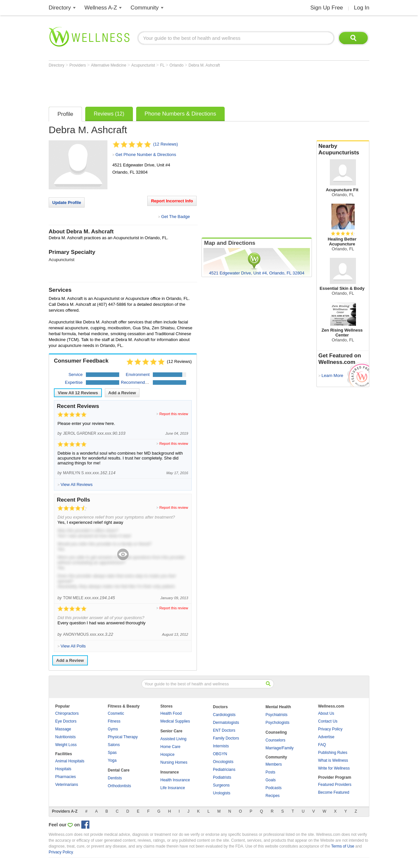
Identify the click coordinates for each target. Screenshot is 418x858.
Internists (221, 746)
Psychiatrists (276, 714)
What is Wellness (333, 760)
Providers (78, 65)
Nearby (342, 149)
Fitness (114, 721)
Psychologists (277, 722)
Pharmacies (65, 776)
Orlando (177, 65)
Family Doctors (226, 738)
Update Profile (66, 202)
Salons (114, 744)
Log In (361, 8)
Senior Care (171, 731)
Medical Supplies (175, 721)
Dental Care (119, 770)
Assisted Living (173, 739)
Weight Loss (66, 744)
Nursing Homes (173, 762)
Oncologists (223, 761)
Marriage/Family (279, 748)
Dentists (115, 778)
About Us (326, 713)
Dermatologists (226, 722)
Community (145, 8)
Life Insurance (172, 788)
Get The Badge (175, 216)
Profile (65, 114)
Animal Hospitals (69, 761)
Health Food (171, 713)
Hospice (167, 754)
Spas (112, 752)
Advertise (326, 737)
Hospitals (63, 769)
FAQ (322, 744)
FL (163, 65)
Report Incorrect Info (172, 200)
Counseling (276, 732)
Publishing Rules (332, 752)
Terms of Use (342, 846)
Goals (270, 780)
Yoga (112, 760)
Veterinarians (66, 784)
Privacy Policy (330, 729)
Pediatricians (224, 769)
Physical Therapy (123, 737)
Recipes (272, 795)
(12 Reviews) (165, 144)
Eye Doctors (65, 721)
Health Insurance (175, 780)
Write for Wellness (334, 768)
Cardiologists (224, 714)
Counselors (275, 740)
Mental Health (278, 707)
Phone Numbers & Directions (180, 114)
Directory (60, 8)
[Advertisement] (167, 85)
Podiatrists (222, 777)
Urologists (221, 793)
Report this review (173, 414)
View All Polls (73, 646)
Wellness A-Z (101, 8)
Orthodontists (119, 786)
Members (273, 764)
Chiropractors (67, 713)
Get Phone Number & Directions (145, 154)
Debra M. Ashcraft (204, 65)
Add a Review (122, 392)
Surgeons (221, 785)
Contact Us (327, 721)
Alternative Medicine (109, 65)
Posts (270, 772)
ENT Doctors (224, 730)
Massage (63, 729)
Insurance (169, 772)
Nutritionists (65, 737)
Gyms (113, 729)
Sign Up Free (326, 8)
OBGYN (220, 754)
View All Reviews (78, 392)
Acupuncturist (143, 65)
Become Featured (333, 792)
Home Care (170, 746)
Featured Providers (334, 784)
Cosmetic (116, 713)
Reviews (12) (109, 114)
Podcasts (273, 788)
